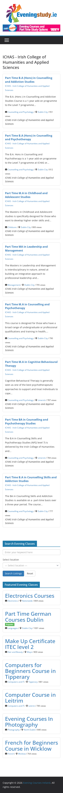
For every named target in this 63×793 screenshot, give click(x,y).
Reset (30, 573)
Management (14, 285)
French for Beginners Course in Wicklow (31, 745)
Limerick (42, 400)
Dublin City (43, 112)
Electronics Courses (29, 595)
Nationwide (27, 600)
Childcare (12, 227)
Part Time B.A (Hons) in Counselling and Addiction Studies (28, 80)
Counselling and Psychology (20, 112)
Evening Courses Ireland (36, 782)
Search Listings (13, 573)
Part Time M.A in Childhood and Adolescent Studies (26, 195)
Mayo (29, 652)
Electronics (13, 600)
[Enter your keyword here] (31, 552)
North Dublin (30, 729)
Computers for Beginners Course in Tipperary (30, 670)
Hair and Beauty (15, 652)
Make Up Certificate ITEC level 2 (30, 643)
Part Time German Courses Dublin (28, 616)
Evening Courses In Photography (29, 721)
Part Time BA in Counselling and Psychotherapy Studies (26, 421)
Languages (13, 628)
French (11, 753)
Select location (11, 559)
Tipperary (32, 681)
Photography (13, 729)
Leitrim (31, 705)
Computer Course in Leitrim (30, 697)
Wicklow (22, 753)
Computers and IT (16, 681)
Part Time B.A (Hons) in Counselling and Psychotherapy (28, 137)
